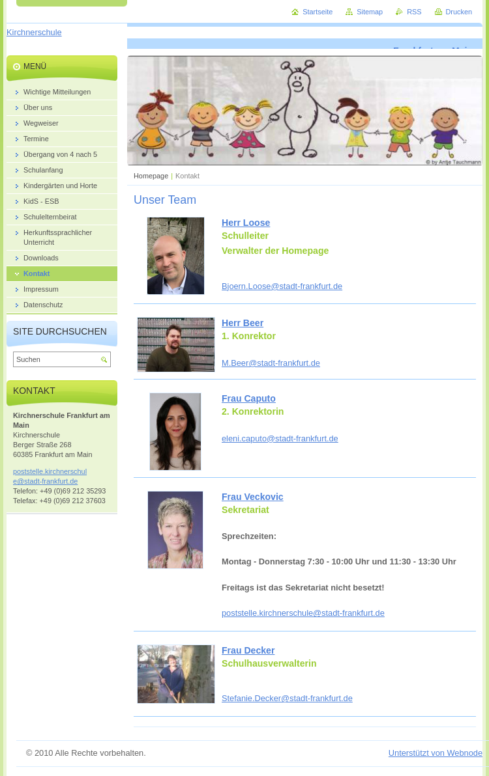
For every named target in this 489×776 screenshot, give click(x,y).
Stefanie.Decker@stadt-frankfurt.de (287, 698)
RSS (414, 12)
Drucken (459, 12)
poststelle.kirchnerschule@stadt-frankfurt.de (303, 613)
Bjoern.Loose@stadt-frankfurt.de (282, 286)
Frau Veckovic (253, 497)
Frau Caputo (249, 398)
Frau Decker (248, 650)
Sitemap (370, 12)
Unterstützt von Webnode (435, 753)
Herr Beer (242, 323)
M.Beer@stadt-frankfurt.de (271, 363)
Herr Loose (246, 222)
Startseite (318, 12)
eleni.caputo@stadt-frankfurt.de (280, 438)
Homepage (151, 176)
